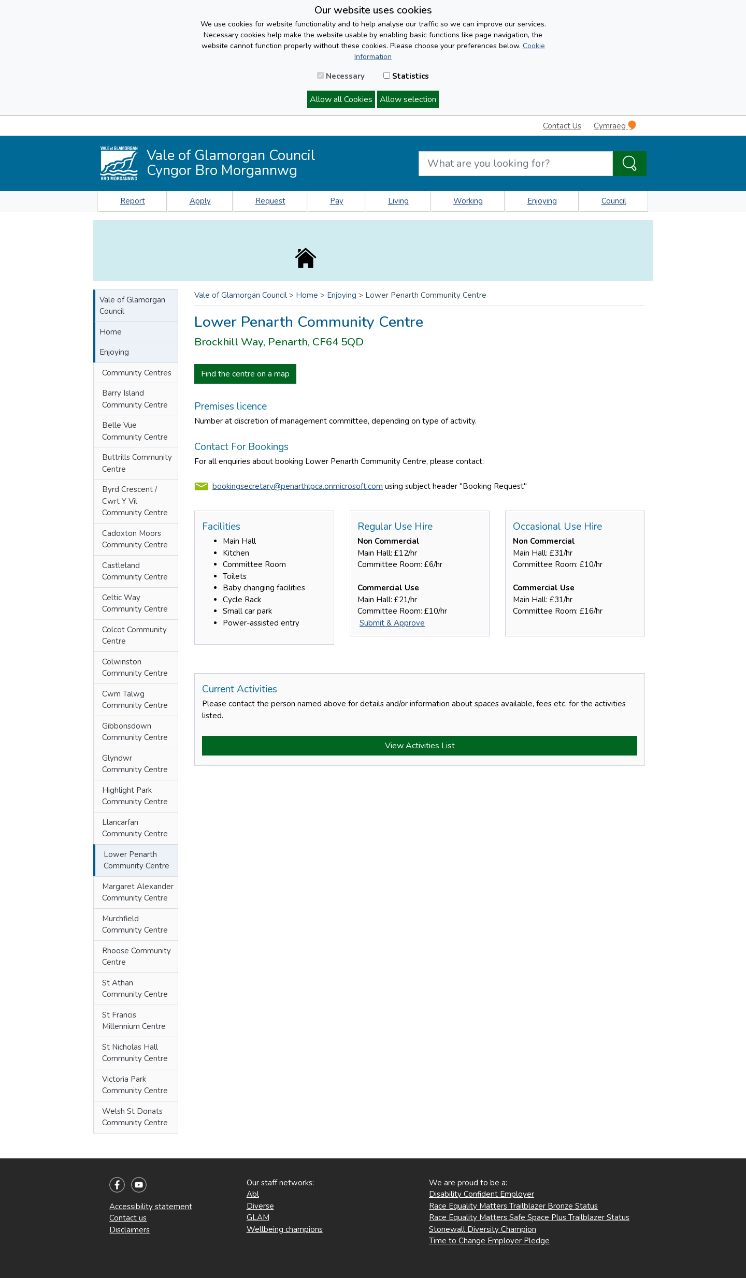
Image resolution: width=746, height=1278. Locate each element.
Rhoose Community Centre (136, 957)
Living (398, 201)
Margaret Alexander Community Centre (138, 892)
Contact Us (562, 126)
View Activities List (420, 745)
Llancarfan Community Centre (135, 828)
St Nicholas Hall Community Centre (135, 1053)
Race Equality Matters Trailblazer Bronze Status (513, 1206)
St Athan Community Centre (135, 989)
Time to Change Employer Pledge (489, 1241)
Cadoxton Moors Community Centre (135, 539)
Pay (336, 201)
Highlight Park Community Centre (135, 796)
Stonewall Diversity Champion (482, 1229)
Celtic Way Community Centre (135, 603)
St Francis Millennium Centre (134, 1021)
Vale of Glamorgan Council (132, 306)
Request (270, 201)
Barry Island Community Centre (135, 399)
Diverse (260, 1206)
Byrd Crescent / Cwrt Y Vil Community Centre (135, 501)
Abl (253, 1194)
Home (110, 332)
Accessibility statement (150, 1206)
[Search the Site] (630, 163)
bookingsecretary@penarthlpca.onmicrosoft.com (297, 486)
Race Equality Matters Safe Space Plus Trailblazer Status (529, 1217)
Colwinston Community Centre (135, 668)
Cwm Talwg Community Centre (135, 700)
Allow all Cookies (341, 99)
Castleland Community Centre (135, 571)
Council (613, 201)
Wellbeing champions (285, 1229)
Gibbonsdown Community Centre (135, 732)
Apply (200, 201)
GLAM (258, 1217)
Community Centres (136, 373)
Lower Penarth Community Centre (136, 860)
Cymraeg (615, 125)
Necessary (341, 76)
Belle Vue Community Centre (135, 431)
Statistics (406, 76)
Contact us (128, 1218)
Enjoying (542, 201)
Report (132, 201)
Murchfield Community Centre (135, 924)
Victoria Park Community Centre (135, 1085)
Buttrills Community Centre (137, 463)
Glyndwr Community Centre (135, 764)
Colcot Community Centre (134, 636)
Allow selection (408, 99)
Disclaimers (129, 1230)
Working (468, 201)
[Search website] (516, 163)
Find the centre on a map (245, 374)
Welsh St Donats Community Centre (135, 1117)
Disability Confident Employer (481, 1194)
